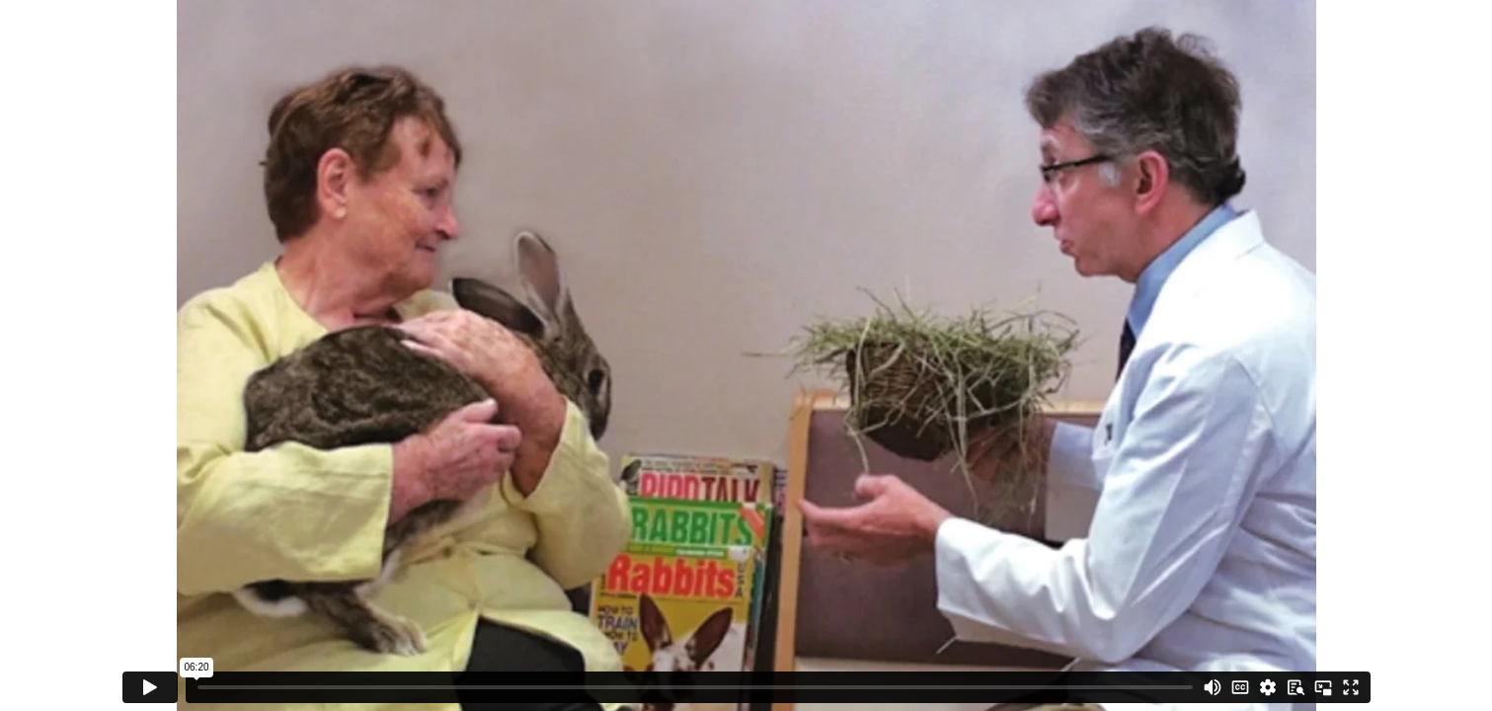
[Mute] (1212, 687)
